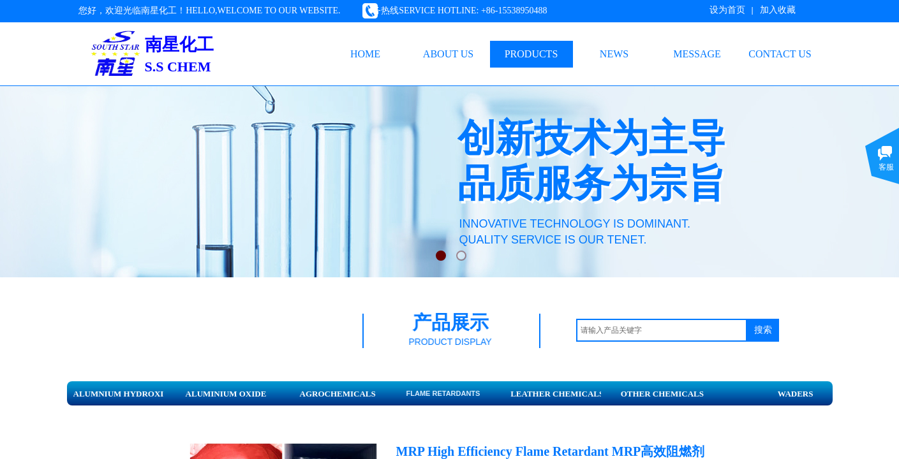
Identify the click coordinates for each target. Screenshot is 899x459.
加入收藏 (778, 10)
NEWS (614, 53)
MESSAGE (697, 53)
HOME (365, 53)
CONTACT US (779, 53)
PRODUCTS (531, 53)
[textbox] (661, 330)
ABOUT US (448, 53)
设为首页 (727, 10)
